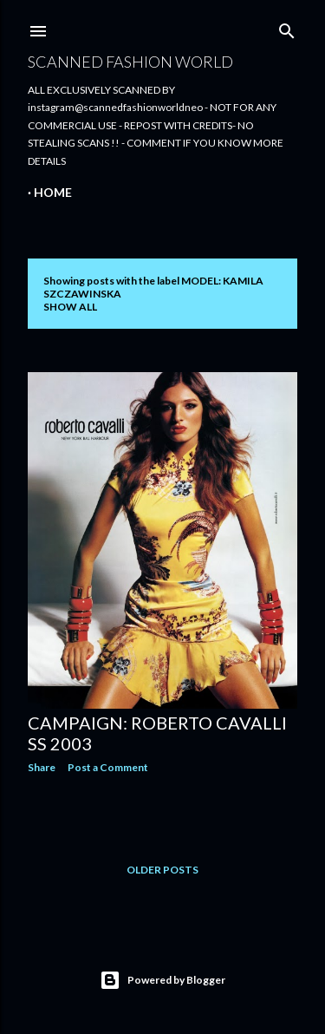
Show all (70, 306)
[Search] (286, 27)
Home (53, 192)
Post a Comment (108, 767)
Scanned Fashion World (130, 61)
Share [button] (41, 767)
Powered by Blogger (162, 980)
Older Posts (162, 869)
